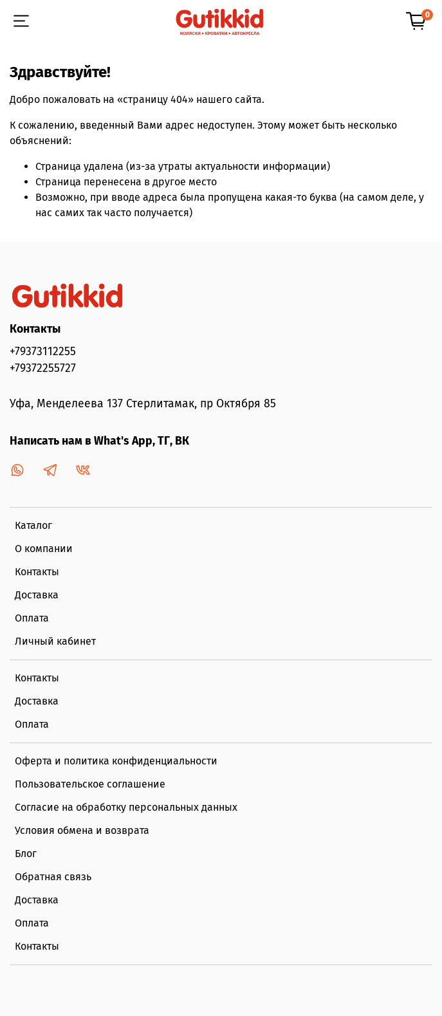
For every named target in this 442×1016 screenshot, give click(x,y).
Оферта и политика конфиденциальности (116, 761)
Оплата (32, 618)
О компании (44, 548)
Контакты (37, 572)
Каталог (33, 525)
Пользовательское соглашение (90, 784)
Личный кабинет (55, 641)
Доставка (37, 595)
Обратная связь (53, 877)
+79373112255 (43, 351)
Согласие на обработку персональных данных (126, 807)
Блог (26, 853)
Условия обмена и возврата (82, 830)
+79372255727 (43, 368)
